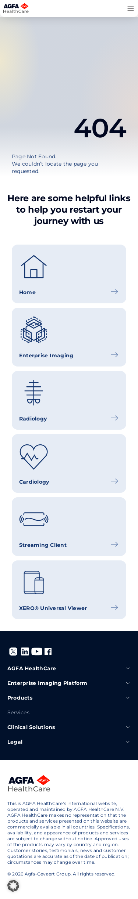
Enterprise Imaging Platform (69, 683)
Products (69, 697)
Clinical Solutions (69, 727)
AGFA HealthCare (69, 668)
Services (18, 712)
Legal (69, 742)
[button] (13, 886)
